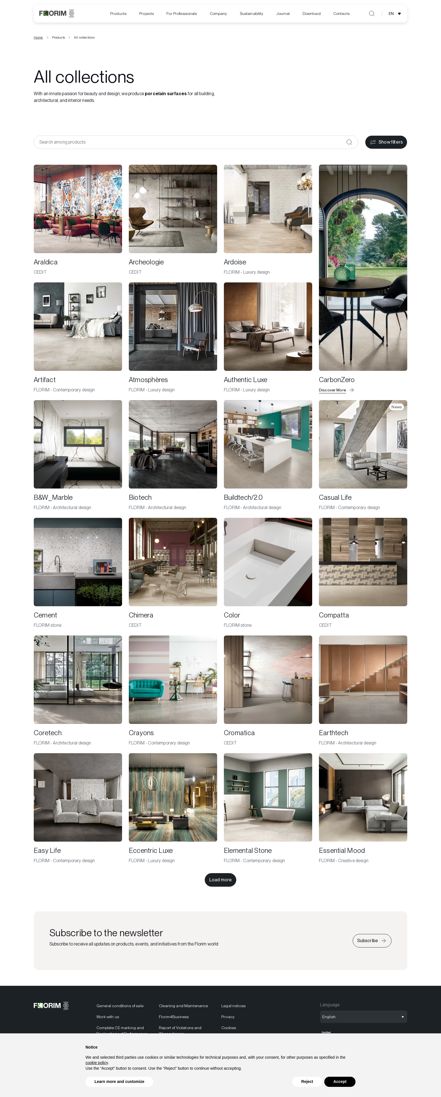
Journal (283, 13)
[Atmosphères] (173, 337)
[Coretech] (78, 691)
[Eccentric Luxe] (173, 808)
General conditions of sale (119, 1006)
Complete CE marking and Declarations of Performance (121, 1030)
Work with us (107, 1016)
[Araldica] (78, 220)
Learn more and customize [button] (119, 1081)
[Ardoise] (268, 220)
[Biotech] (173, 455)
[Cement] (78, 573)
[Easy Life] (78, 808)
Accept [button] (339, 1081)
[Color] (268, 573)
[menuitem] (118, 14)
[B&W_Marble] (78, 455)
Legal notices (233, 1006)
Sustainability (252, 13)
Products (118, 13)
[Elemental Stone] (268, 808)
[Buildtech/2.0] (268, 455)
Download (312, 13)
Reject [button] (307, 1081)
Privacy (228, 1016)
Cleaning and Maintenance (183, 1006)
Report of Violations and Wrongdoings (180, 1030)
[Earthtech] (363, 691)
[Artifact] (78, 337)
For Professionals (181, 13)
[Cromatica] (268, 691)
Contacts (341, 13)
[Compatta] (363, 573)
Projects (146, 13)
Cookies (228, 1027)
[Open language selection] (396, 13)
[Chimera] (173, 573)
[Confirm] (349, 142)
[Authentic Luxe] (268, 337)
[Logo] (56, 13)
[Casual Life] (363, 455)
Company (218, 13)
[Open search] (371, 13)
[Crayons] (173, 691)
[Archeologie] (173, 220)
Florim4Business (174, 1016)
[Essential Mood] (363, 808)
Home (38, 37)
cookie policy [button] (97, 1062)
